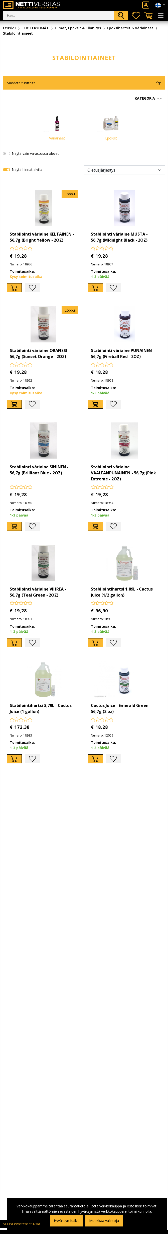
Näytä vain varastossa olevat (35, 153)
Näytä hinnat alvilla (27, 169)
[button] (84, 98)
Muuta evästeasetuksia (21, 1223)
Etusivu (9, 28)
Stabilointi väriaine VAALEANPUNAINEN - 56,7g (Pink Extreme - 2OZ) (123, 473)
